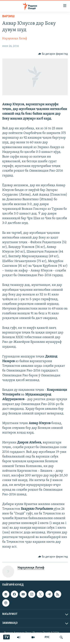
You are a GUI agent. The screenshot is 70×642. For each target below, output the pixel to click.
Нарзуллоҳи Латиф (14, 38)
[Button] (53, 54)
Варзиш (8, 16)
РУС (47, 637)
